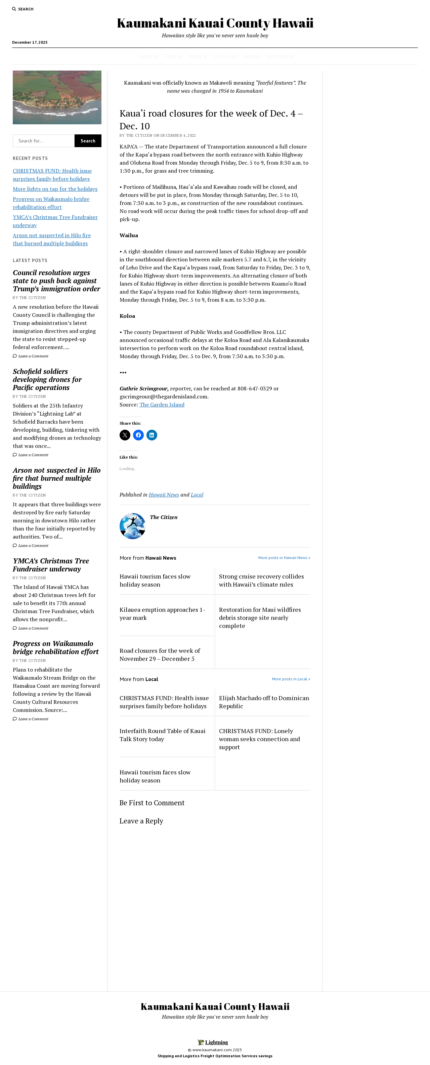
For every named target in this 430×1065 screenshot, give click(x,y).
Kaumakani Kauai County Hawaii (215, 22)
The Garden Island (161, 404)
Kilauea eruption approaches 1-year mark (162, 613)
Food (170, 56)
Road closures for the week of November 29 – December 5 (160, 654)
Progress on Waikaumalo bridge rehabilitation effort (56, 647)
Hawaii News (164, 494)
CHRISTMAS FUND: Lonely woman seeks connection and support (259, 739)
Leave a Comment (30, 355)
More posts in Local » (291, 678)
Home (145, 56)
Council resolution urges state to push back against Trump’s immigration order (56, 280)
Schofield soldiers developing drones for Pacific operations (47, 379)
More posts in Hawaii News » (284, 557)
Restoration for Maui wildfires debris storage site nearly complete (260, 617)
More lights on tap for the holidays (55, 189)
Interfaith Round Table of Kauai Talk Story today (163, 735)
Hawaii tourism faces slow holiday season (155, 580)
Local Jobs (226, 56)
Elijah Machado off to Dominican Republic (264, 702)
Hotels (252, 56)
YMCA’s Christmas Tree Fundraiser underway (51, 565)
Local (197, 494)
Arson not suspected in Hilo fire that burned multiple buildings (57, 478)
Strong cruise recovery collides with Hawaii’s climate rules (261, 580)
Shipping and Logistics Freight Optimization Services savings (215, 1055)
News (195, 56)
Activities (277, 56)
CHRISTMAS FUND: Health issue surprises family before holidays (164, 702)
